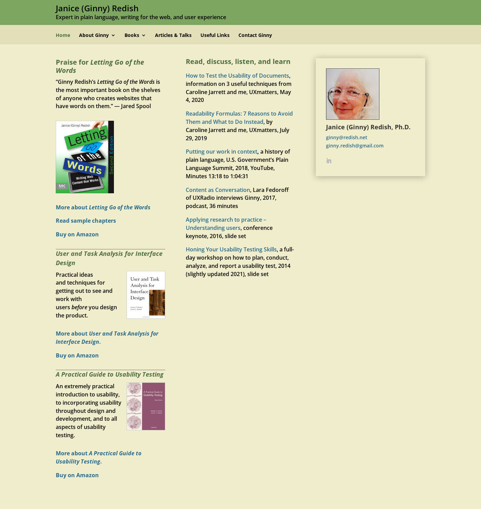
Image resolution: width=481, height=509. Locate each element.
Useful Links (215, 35)
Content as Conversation (218, 190)
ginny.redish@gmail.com (355, 145)
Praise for (100, 66)
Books (132, 35)
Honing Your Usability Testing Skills (231, 249)
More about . (98, 457)
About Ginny (94, 35)
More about (103, 207)
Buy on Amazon (77, 234)
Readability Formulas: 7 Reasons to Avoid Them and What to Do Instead (239, 118)
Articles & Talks (173, 35)
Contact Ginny (255, 35)
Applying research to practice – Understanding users (226, 224)
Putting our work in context (221, 151)
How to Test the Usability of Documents (237, 75)
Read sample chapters (86, 220)
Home (63, 35)
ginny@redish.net (346, 137)
